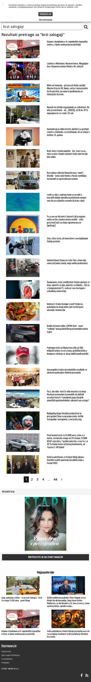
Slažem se (45, 14)
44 (55, 479)
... (49, 479)
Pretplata (5, 662)
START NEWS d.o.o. (10, 668)
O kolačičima (6, 659)
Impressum (6, 651)
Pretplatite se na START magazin (45, 557)
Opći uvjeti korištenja (10, 655)
